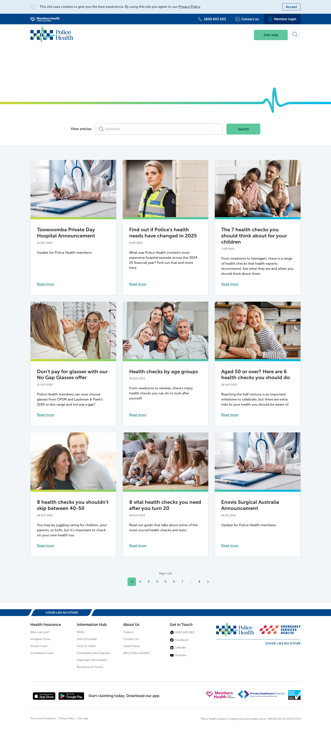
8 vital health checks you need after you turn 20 (165, 505)
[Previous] (123, 582)
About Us (131, 624)
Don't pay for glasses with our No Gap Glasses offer (72, 374)
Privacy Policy (189, 7)
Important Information (92, 660)
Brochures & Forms (90, 667)
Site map (83, 718)
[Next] (207, 582)
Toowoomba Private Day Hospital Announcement (66, 232)
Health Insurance (45, 624)
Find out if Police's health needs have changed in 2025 (163, 232)
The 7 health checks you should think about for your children (254, 235)
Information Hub (92, 624)
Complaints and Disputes (93, 653)
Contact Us (130, 639)
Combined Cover (42, 653)
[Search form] (295, 34)
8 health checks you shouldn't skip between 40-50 (73, 505)
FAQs (80, 632)
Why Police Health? (136, 653)
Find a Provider (87, 639)
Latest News (131, 646)
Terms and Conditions (43, 718)
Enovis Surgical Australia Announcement (250, 505)
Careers (128, 632)
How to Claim (86, 646)
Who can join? (40, 632)
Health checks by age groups (163, 371)
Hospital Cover (40, 639)
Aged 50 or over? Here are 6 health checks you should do (255, 374)
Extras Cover (38, 646)
